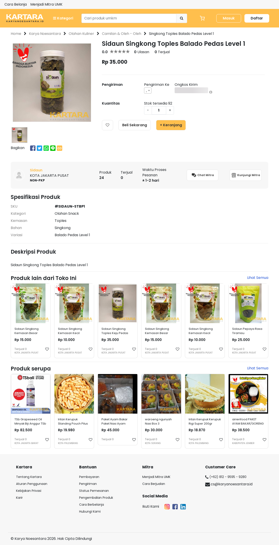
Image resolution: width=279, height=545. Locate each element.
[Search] (128, 18)
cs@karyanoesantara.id (228, 484)
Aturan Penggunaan (31, 484)
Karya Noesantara (45, 33)
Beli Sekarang (134, 125)
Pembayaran (89, 477)
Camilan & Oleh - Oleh (121, 33)
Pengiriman (88, 484)
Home (16, 33)
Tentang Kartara (29, 477)
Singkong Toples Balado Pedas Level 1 (181, 33)
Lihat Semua (257, 277)
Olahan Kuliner (81, 33)
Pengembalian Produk (96, 497)
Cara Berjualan (153, 484)
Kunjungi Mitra (245, 175)
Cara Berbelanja (91, 504)
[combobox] (147, 90)
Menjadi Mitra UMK (46, 4)
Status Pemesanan (94, 490)
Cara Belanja (15, 4)
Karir (19, 497)
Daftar (257, 18)
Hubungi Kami (90, 511)
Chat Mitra (202, 175)
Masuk (229, 18)
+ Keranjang (171, 125)
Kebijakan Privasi (28, 490)
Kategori (63, 18)
